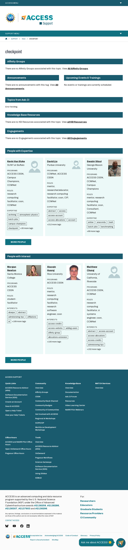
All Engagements (77, 138)
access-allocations (56, 220)
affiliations (31, 317)
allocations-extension (57, 337)
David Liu (52, 161)
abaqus (11, 312)
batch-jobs (13, 219)
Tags (24, 39)
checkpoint (13, 228)
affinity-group (54, 333)
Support (14, 39)
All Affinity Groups (78, 68)
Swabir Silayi (94, 161)
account (72, 220)
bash (111, 222)
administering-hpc (16, 317)
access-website (55, 328)
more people (18, 242)
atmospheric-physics (29, 215)
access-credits (55, 324)
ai (9, 321)
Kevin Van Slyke (16, 161)
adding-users (71, 328)
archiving (12, 215)
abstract (52, 211)
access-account (55, 215)
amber (91, 222)
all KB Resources (77, 122)
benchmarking (107, 227)
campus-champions (17, 224)
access (62, 211)
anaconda (101, 222)
